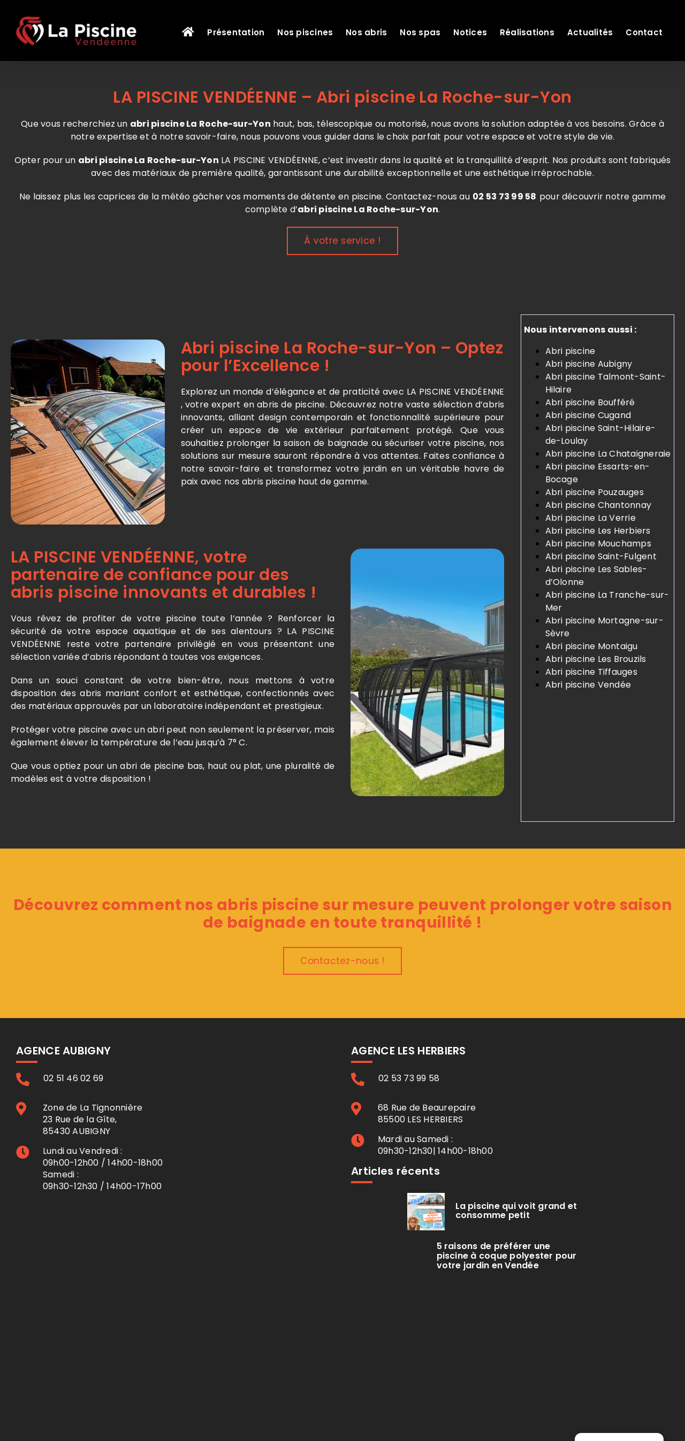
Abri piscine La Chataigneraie (608, 454)
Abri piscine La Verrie (590, 518)
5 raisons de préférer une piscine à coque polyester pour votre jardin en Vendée (507, 1255)
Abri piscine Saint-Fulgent (601, 556)
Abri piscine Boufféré (590, 402)
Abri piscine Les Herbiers (598, 531)
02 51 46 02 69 (73, 1078)
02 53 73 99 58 (504, 196)
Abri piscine (570, 351)
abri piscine (105, 160)
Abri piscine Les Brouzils (595, 659)
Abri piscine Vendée (588, 685)
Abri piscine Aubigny (589, 364)
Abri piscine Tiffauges (591, 672)
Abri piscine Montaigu (591, 646)
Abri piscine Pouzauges (594, 492)
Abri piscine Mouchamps (598, 543)
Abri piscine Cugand (588, 415)
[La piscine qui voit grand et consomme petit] (426, 1211)
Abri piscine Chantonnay (598, 505)
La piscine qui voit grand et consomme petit (516, 1211)
